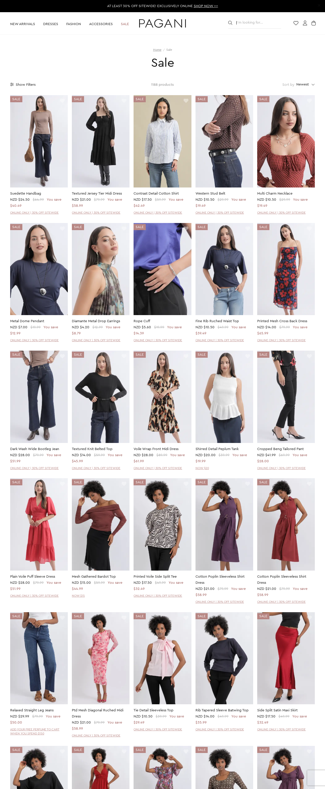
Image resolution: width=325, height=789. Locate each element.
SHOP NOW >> (206, 6)
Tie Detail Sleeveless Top (153, 710)
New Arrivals (22, 24)
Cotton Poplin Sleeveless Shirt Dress (220, 580)
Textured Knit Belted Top (92, 449)
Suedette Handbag (25, 193)
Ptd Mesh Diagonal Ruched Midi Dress (97, 713)
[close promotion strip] (319, 5)
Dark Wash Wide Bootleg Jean (34, 449)
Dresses (50, 24)
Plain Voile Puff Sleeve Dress (32, 576)
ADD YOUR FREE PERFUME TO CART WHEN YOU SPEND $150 (34, 731)
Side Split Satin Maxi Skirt (277, 710)
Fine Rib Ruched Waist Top (217, 321)
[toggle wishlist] (62, 101)
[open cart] (314, 24)
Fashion (73, 24)
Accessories (101, 24)
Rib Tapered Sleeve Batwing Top (222, 710)
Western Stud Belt (210, 193)
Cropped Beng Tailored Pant (280, 449)
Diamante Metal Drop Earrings (96, 321)
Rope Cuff (142, 321)
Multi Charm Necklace (274, 193)
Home (157, 49)
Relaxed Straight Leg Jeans (32, 710)
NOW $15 (78, 595)
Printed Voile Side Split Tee (155, 576)
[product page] (39, 141)
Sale (125, 24)
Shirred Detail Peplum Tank (217, 449)
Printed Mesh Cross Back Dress (282, 321)
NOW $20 (202, 468)
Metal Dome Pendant (27, 321)
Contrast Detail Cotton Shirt (156, 193)
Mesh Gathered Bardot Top (94, 576)
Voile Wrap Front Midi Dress (156, 449)
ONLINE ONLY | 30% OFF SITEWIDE (34, 212)
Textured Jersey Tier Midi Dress (97, 193)
